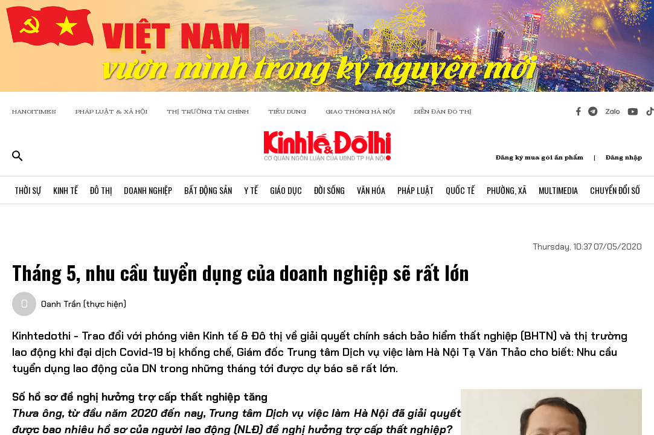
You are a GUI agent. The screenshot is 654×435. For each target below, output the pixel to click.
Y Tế (251, 190)
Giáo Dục (286, 190)
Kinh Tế (65, 190)
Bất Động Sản (208, 190)
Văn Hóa (371, 190)
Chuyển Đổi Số (615, 190)
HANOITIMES (34, 111)
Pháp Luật (415, 190)
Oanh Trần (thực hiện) (83, 303)
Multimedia (558, 190)
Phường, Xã (507, 190)
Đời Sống (329, 190)
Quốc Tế (460, 190)
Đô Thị (101, 190)
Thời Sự (27, 190)
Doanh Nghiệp (148, 190)
